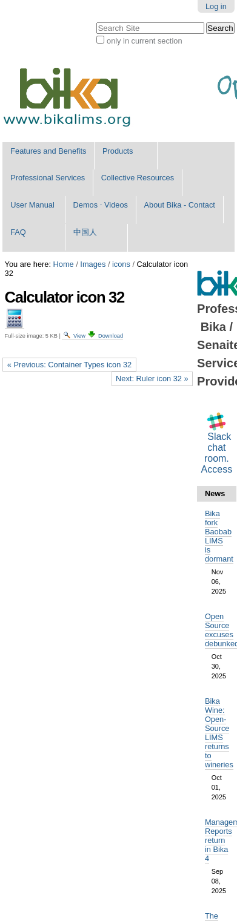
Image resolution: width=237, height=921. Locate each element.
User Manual (32, 204)
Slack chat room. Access (217, 452)
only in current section (144, 40)
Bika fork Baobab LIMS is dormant (219, 536)
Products (117, 151)
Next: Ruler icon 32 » (152, 378)
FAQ (18, 232)
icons (121, 264)
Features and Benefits (48, 151)
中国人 (85, 232)
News (215, 493)
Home (63, 264)
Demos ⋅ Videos (100, 204)
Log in (216, 6)
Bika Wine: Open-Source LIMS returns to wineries (219, 732)
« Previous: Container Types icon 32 (69, 364)
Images (92, 264)
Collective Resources (137, 177)
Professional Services (47, 177)
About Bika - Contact (179, 204)
